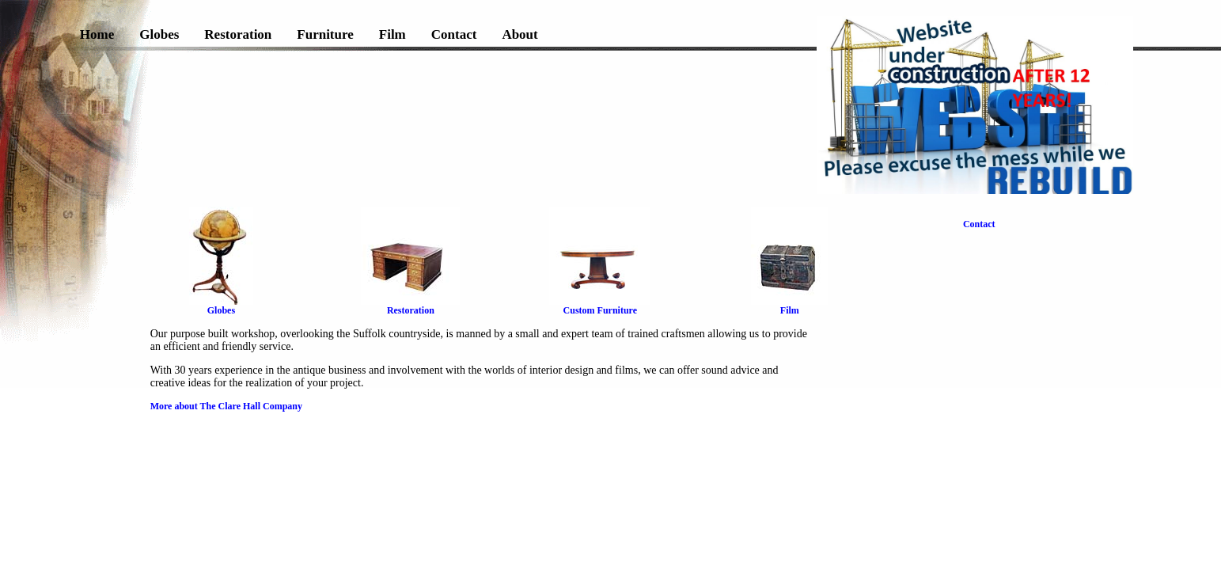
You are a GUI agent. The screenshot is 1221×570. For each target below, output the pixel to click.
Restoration (237, 34)
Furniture (325, 34)
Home (97, 34)
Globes (159, 34)
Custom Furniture (599, 306)
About (519, 34)
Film (392, 34)
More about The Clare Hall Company (226, 406)
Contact (454, 34)
